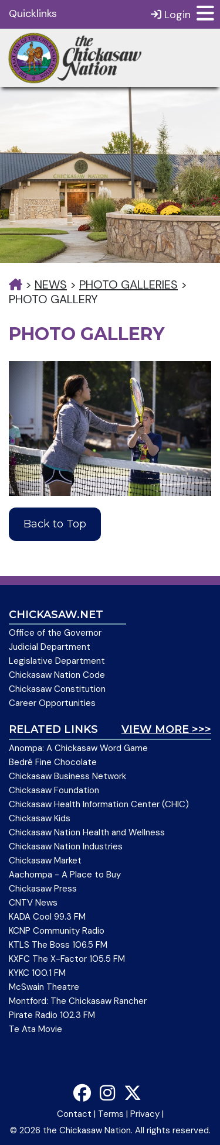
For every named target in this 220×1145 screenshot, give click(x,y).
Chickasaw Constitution (57, 689)
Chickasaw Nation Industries (66, 846)
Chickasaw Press (43, 888)
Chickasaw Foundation (54, 790)
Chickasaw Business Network (67, 776)
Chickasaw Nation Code (57, 675)
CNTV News (33, 903)
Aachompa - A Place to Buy (65, 874)
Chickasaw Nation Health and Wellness (87, 832)
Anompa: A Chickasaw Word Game (78, 748)
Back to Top (54, 523)
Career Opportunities (52, 703)
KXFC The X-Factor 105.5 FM (67, 959)
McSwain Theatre (44, 987)
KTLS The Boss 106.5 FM (58, 945)
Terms (111, 1114)
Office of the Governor (55, 633)
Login (171, 14)
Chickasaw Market (45, 860)
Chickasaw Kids (39, 818)
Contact (74, 1114)
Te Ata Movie (35, 1029)
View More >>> (166, 729)
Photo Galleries (128, 284)
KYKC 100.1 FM (37, 973)
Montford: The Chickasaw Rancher (78, 1001)
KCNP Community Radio (56, 931)
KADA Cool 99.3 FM (47, 917)
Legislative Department (57, 661)
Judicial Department (49, 647)
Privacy (145, 1114)
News (51, 284)
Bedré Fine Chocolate (53, 762)
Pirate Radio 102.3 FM (52, 1015)
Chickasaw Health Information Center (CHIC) (99, 804)
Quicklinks (33, 13)
